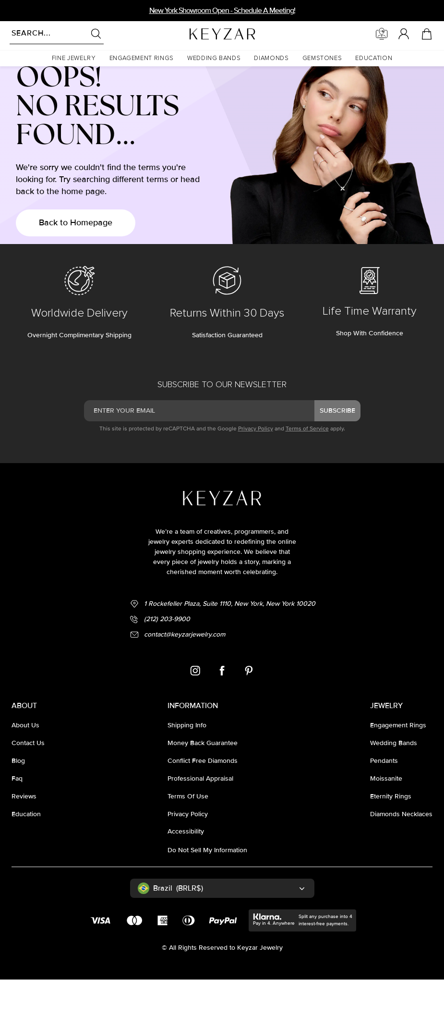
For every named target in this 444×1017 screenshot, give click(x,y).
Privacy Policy (255, 466)
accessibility (186, 869)
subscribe (337, 448)
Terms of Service (307, 466)
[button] (74, 58)
